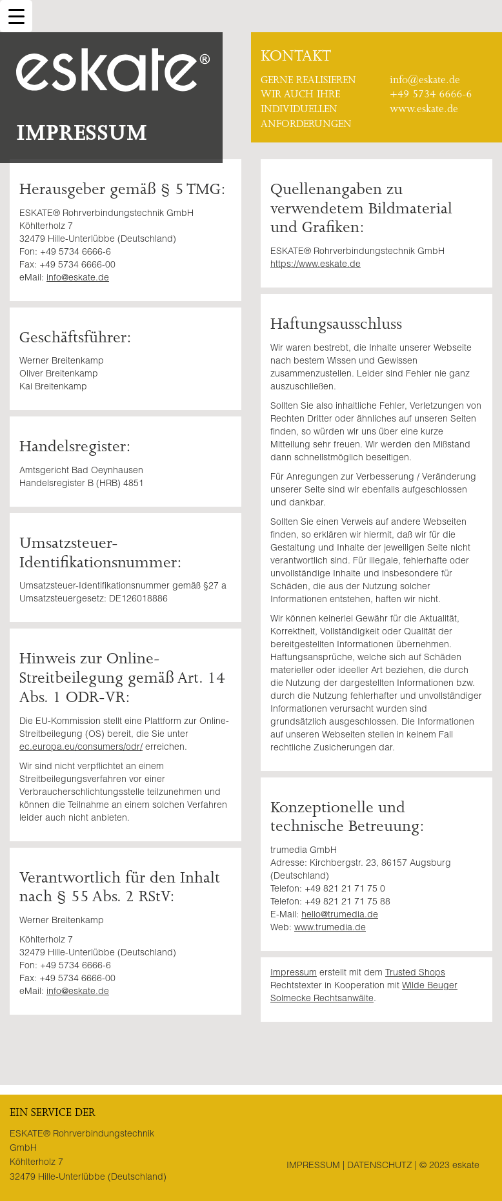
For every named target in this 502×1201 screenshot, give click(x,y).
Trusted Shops (415, 973)
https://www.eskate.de (315, 264)
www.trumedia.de (330, 928)
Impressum (293, 973)
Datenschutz (379, 1166)
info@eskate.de (425, 81)
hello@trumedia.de (339, 915)
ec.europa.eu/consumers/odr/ (81, 747)
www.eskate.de (424, 110)
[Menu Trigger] (16, 16)
